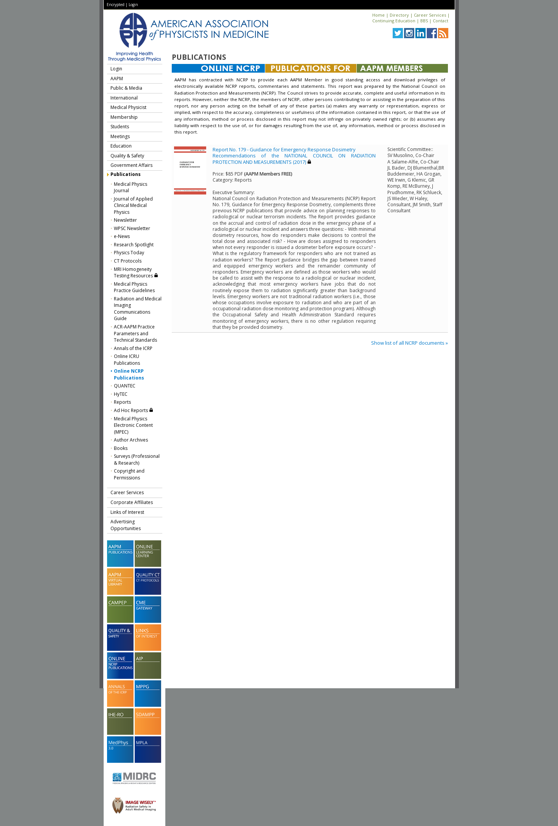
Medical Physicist (128, 107)
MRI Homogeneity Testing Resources (136, 272)
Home (378, 15)
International (124, 98)
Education (121, 146)
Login (133, 4)
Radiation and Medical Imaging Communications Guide (138, 309)
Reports (122, 402)
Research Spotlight (134, 244)
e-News (122, 236)
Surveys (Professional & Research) (137, 459)
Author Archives (131, 440)
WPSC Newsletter (132, 228)
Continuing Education (393, 20)
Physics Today (129, 252)
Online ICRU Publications (127, 359)
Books (120, 448)
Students (119, 126)
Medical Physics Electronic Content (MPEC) (133, 425)
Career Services (430, 15)
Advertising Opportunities (125, 525)
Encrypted (115, 4)
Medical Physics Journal (130, 187)
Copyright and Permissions (129, 474)
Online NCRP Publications (129, 374)
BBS (424, 20)
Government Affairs (131, 165)
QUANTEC (124, 386)
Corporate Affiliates (131, 502)
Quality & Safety (127, 155)
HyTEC (120, 394)
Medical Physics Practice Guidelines (134, 287)
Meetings (120, 136)
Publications (125, 174)
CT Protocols (127, 261)
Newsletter (125, 220)
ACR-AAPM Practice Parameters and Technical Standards (135, 333)
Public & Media (126, 88)
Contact (440, 20)
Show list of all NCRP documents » (409, 342)
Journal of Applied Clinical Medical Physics (133, 205)
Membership (124, 117)
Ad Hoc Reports (133, 410)
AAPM (116, 78)
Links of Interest (127, 512)
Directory (399, 15)
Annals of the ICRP (133, 348)
